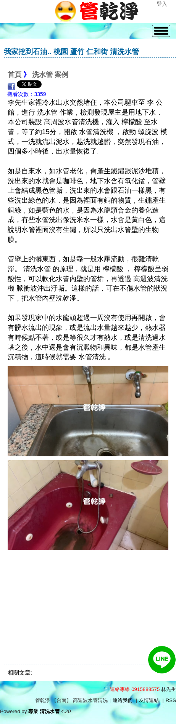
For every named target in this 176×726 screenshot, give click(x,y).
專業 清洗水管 (44, 711)
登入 (162, 4)
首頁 (14, 74)
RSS (171, 700)
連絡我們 (122, 700)
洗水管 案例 (50, 74)
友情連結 (149, 700)
